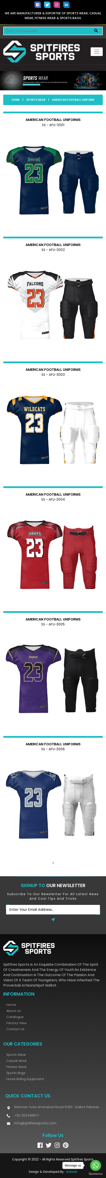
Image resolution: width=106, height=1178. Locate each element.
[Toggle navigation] (97, 51)
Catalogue (15, 1017)
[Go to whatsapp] (95, 1165)
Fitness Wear (16, 1066)
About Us (13, 1010)
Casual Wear (16, 1060)
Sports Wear (36, 100)
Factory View (16, 1023)
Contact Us (15, 1029)
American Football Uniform (73, 100)
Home (16, 100)
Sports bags (16, 1073)
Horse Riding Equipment (25, 1079)
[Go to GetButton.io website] (96, 1173)
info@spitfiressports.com (35, 1123)
